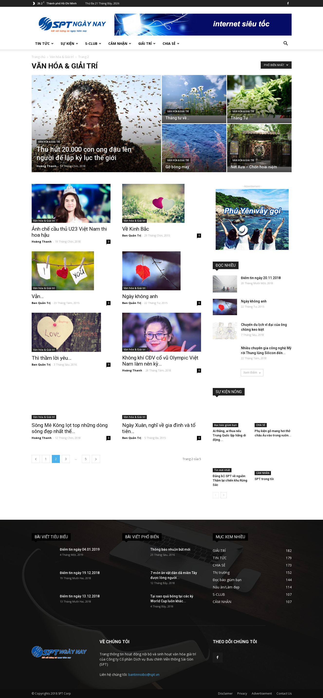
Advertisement (262, 693)
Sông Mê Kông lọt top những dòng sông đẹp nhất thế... (70, 428)
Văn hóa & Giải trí (62, 57)
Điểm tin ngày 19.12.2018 (80, 573)
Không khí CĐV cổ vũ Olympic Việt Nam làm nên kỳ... (160, 361)
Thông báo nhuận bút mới (170, 549)
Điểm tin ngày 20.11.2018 (261, 278)
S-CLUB (93, 43)
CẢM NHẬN (119, 43)
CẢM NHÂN (262, 473)
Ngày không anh (140, 296)
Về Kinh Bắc (135, 229)
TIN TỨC (44, 43)
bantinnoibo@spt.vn (143, 674)
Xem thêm (252, 372)
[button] (286, 44)
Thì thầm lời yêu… (51, 358)
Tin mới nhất (222, 470)
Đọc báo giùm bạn (225, 425)
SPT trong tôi (264, 479)
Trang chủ (38, 57)
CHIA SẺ (171, 43)
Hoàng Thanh (46, 166)
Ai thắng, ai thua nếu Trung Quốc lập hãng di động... (229, 435)
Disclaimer (225, 693)
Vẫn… (38, 296)
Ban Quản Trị (131, 235)
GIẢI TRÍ (147, 43)
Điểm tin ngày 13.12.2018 (80, 596)
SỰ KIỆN (69, 43)
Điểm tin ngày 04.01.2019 (80, 549)
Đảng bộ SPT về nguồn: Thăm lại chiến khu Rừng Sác (230, 480)
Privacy (242, 693)
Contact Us (284, 693)
